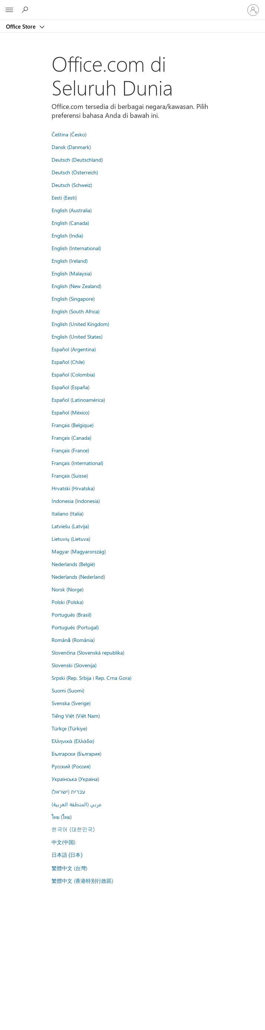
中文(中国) (63, 842)
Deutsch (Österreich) (75, 172)
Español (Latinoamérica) (78, 399)
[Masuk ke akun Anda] (253, 10)
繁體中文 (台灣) (69, 868)
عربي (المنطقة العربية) (77, 804)
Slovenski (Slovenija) (74, 665)
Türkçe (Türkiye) (69, 728)
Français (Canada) (71, 437)
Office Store (21, 26)
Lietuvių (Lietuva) (71, 538)
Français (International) (77, 462)
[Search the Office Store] (26, 10)
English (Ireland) (70, 260)
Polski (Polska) (68, 602)
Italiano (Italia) (68, 513)
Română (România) (73, 639)
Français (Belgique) (73, 425)
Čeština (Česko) (69, 134)
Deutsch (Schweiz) (72, 184)
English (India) (67, 235)
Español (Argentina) (74, 349)
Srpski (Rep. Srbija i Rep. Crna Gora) (91, 677)
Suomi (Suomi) (68, 690)
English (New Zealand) (76, 286)
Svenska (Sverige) (71, 703)
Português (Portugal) (75, 627)
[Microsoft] (132, 5)
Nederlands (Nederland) (78, 576)
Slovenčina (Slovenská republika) (88, 652)
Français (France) (70, 450)
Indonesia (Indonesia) (76, 500)
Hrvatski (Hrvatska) (73, 488)
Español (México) (70, 412)
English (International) (76, 248)
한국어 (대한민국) (73, 829)
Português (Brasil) (71, 614)
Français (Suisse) (70, 475)
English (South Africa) (75, 311)
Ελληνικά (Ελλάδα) (73, 741)
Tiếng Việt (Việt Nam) (76, 715)
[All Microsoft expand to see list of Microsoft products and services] (9, 10)
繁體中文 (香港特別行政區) (82, 880)
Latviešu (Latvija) (70, 526)
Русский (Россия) (71, 766)
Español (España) (70, 387)
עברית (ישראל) (68, 791)
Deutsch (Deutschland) (77, 159)
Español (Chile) (68, 361)
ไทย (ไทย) (62, 816)
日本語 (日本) (67, 855)
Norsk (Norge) (68, 589)
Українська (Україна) (75, 778)
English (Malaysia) (72, 273)
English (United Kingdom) (80, 323)
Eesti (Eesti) (64, 197)
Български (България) (76, 753)
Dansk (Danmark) (71, 147)
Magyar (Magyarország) (79, 551)
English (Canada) (70, 222)
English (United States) (77, 336)
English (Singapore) (73, 298)
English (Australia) (72, 210)
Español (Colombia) (73, 374)
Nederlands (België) (73, 564)
